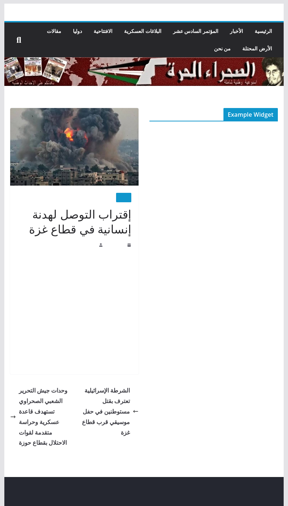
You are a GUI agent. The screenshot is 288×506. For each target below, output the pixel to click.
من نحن (222, 48)
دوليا (77, 31)
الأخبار (236, 31)
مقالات (54, 31)
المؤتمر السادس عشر (195, 31)
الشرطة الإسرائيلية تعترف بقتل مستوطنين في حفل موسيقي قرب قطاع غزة (110, 411)
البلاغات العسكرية (143, 31)
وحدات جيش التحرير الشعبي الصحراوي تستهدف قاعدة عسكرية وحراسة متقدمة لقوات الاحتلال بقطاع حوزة (38, 416)
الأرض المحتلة (257, 48)
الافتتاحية (103, 31)
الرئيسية (263, 31)
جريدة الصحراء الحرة (78, 244)
